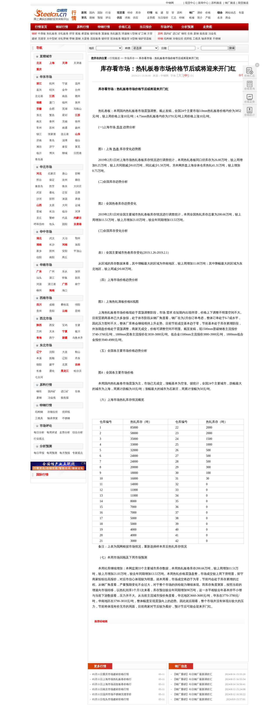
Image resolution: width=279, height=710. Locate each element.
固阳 (64, 224)
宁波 (64, 83)
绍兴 (51, 89)
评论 (108, 17)
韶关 (77, 277)
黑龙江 (65, 370)
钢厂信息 (181, 666)
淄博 (64, 140)
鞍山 (77, 351)
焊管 (72, 33)
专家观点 (77, 452)
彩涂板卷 (115, 38)
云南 (64, 310)
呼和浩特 (39, 224)
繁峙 (51, 217)
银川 (77, 331)
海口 (64, 290)
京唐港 (78, 224)
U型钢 (134, 33)
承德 (77, 198)
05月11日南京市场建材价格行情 (110, 689)
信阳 (39, 257)
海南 (51, 290)
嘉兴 (39, 89)
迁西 (77, 192)
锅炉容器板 (144, 38)
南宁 (77, 284)
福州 (64, 102)
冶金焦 (212, 33)
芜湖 (64, 108)
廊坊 (77, 179)
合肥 (51, 108)
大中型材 (52, 38)
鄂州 (77, 238)
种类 (127, 48)
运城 (77, 205)
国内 (92, 12)
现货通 (121, 12)
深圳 (77, 271)
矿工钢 (142, 33)
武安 (39, 192)
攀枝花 (65, 304)
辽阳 (64, 358)
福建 (39, 102)
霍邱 (64, 115)
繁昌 (51, 115)
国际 (100, 12)
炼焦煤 (204, 33)
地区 (91, 48)
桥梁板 (85, 33)
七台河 (39, 377)
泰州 (51, 121)
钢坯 (184, 33)
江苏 (77, 115)
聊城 (64, 153)
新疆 (64, 337)
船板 (78, 33)
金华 (64, 89)
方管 (149, 33)
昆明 (77, 310)
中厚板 (42, 33)
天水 (51, 331)
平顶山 (78, 251)
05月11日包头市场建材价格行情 (110, 699)
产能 (208, 17)
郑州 (51, 251)
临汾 (64, 211)
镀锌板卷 (95, 33)
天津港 (78, 63)
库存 (138, 12)
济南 (39, 140)
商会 (228, 17)
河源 (39, 284)
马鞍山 (78, 108)
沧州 (64, 179)
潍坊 (39, 146)
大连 (64, 351)
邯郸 (77, 173)
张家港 (52, 134)
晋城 (39, 211)
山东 (77, 134)
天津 (64, 63)
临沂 (39, 153)
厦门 (51, 102)
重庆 (39, 69)
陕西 (39, 325)
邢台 (39, 179)
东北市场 (46, 345)
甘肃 (77, 325)
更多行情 (100, 666)
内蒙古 (78, 217)
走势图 (151, 17)
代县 (64, 217)
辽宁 (39, 351)
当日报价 (163, 17)
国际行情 (42, 474)
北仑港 (39, 96)
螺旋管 (125, 38)
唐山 (64, 173)
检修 (191, 17)
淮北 (39, 115)
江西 (51, 96)
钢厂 (191, 12)
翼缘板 (105, 33)
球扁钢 (125, 33)
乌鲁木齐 (77, 337)
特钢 (181, 17)
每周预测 (52, 452)
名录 (220, 17)
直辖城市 (46, 56)
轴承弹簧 (206, 38)
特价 (130, 12)
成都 (51, 304)
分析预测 (187, 27)
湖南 (39, 244)
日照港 (78, 153)
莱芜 (77, 146)
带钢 (72, 38)
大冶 (64, 238)
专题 (241, 12)
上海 (51, 63)
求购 (127, 17)
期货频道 (243, 2)
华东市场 (46, 77)
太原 (51, 205)
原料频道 (216, 2)
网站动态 (230, 12)
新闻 (84, 12)
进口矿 (176, 33)
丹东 (77, 358)
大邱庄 (78, 186)
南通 (64, 127)
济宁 (51, 146)
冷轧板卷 (63, 33)
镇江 (39, 134)
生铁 (190, 33)
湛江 (51, 277)
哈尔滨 (78, 370)
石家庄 (52, 173)
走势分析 (65, 432)
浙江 (39, 83)
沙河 (39, 198)
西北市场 (46, 318)
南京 (39, 121)
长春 (39, 370)
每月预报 (65, 452)
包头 (51, 224)
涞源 (64, 198)
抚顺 (51, 358)
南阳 (51, 257)
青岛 (51, 140)
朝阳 (39, 364)
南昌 (64, 96)
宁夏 (64, 331)
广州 (51, 271)
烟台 (77, 140)
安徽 (39, 108)
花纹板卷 (95, 38)
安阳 (64, 251)
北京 (39, 63)
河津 (77, 211)
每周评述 (52, 432)
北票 (64, 364)
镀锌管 (105, 38)
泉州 (77, 102)
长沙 (51, 244)
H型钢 (134, 38)
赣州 (77, 96)
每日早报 (39, 452)
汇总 (173, 17)
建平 (51, 364)
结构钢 (168, 38)
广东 (39, 271)
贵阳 (51, 310)
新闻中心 (203, 2)
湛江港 (52, 284)
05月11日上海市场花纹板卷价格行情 (111, 685)
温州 (77, 83)
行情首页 (41, 27)
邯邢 (51, 198)
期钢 (92, 17)
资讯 (84, 17)
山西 (39, 205)
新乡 (39, 251)
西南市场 (46, 298)
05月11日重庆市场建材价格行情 (110, 674)
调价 (199, 12)
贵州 (39, 310)
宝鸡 (64, 325)
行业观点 (39, 438)
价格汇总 (125, 27)
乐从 (64, 271)
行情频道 (114, 58)
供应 (119, 17)
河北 (39, 173)
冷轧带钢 (63, 38)
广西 (64, 284)
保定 (51, 179)
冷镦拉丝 (178, 38)
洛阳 (77, 244)
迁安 (64, 192)
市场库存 (129, 58)
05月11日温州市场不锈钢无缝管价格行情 (111, 695)
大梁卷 (85, 38)
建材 (34, 38)
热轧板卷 (52, 33)
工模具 (197, 38)
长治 (51, 211)
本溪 (39, 358)
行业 (108, 12)
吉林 (77, 364)
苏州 (51, 127)
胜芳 (51, 186)
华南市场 (46, 264)
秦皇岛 (39, 186)
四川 (39, 304)
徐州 (77, 121)
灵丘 (39, 217)
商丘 (64, 257)
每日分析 (39, 432)
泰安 (64, 146)
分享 (241, 75)
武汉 (51, 238)
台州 (77, 89)
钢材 (34, 33)
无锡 (64, 121)
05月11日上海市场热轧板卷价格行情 (111, 680)
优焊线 (188, 38)
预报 (100, 17)
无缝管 (42, 38)
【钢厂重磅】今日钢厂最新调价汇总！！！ (192, 675)
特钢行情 (104, 27)
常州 (39, 127)
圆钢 (78, 38)
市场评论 (166, 27)
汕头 (39, 277)
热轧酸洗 (115, 33)
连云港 (65, 134)
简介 (199, 17)
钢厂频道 (230, 2)
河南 (64, 244)
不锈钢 (217, 38)
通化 (51, 370)
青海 (39, 337)
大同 (64, 205)
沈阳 (51, 351)
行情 (149, 12)
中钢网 (170, 2)
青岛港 (39, 159)
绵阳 (77, 304)
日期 (164, 48)
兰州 (39, 331)
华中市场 (46, 231)
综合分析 (77, 432)
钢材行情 (62, 27)
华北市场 (46, 167)
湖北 (39, 238)
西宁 (51, 337)
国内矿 (168, 33)
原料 (179, 12)
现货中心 (190, 2)
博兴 (51, 153)
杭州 (51, 83)
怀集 (64, 277)
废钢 (196, 33)
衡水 (64, 186)
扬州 (77, 127)
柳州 (39, 290)
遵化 (51, 192)
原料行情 (83, 27)
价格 (208, 12)
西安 (51, 325)
